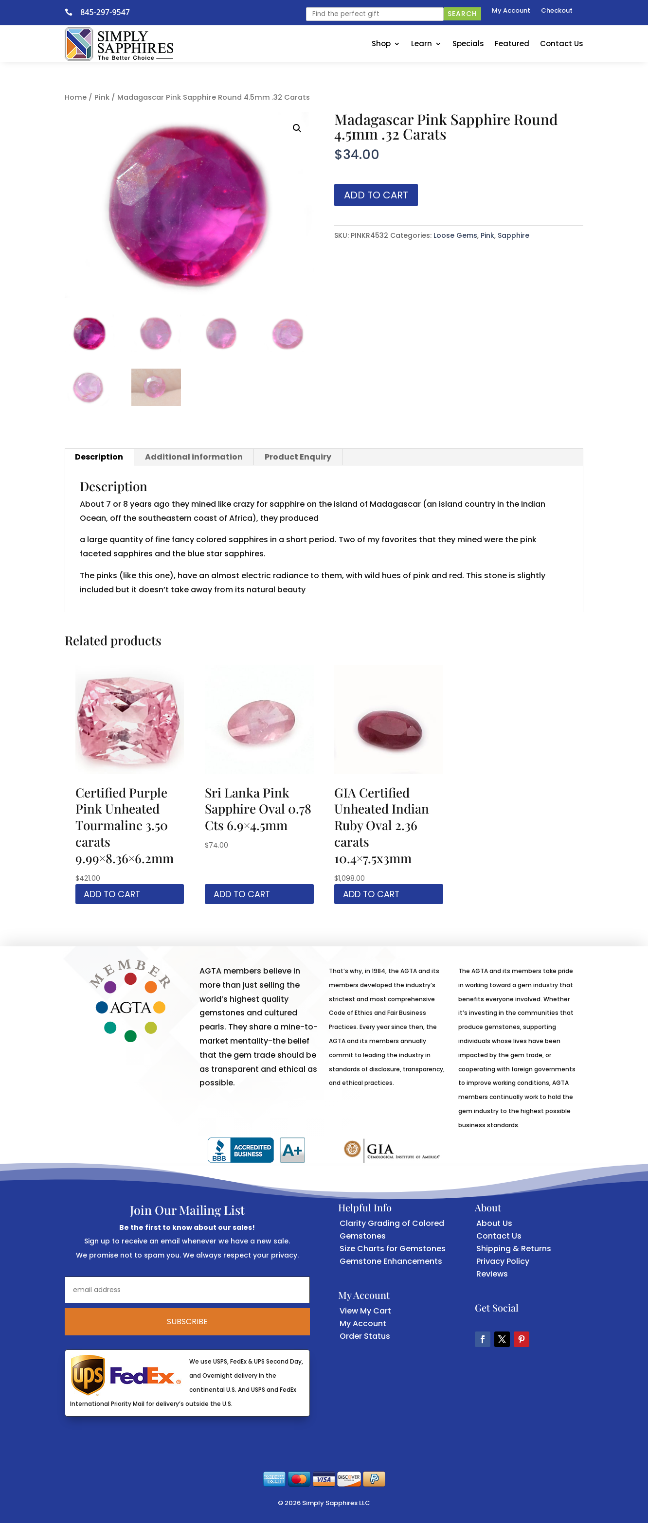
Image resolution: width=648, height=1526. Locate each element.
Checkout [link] (557, 11)
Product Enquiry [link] (298, 456)
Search (462, 13)
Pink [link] (101, 97)
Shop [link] (381, 43)
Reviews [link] (492, 1276)
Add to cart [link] (117, 895)
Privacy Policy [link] (502, 1264)
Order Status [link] (365, 1338)
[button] (297, 128)
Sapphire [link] (513, 235)
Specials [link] (468, 43)
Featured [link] (512, 43)
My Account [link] (511, 11)
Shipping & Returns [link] (513, 1251)
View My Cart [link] (365, 1313)
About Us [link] (494, 1226)
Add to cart (376, 195)
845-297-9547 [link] (105, 12)
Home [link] (76, 97)
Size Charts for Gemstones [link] (393, 1251)
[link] (72, 12)
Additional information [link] (194, 456)
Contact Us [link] (561, 43)
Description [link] (99, 456)
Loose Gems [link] (455, 235)
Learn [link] (421, 43)
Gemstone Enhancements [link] (391, 1264)
